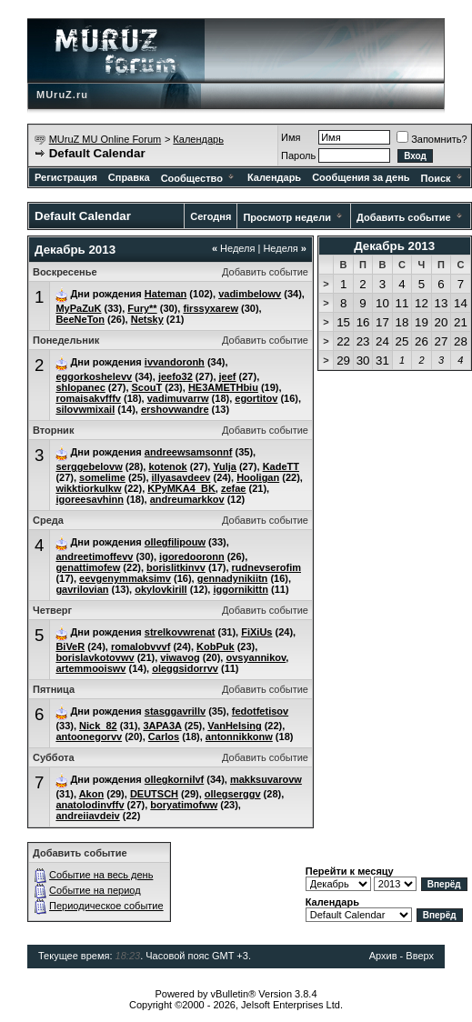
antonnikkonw (239, 736)
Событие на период (95, 890)
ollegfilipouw (175, 541)
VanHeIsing (234, 725)
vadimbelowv (249, 293)
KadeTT (281, 466)
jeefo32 (175, 376)
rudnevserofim (266, 567)
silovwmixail (85, 409)
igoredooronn (192, 556)
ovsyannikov (256, 657)
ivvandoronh (175, 361)
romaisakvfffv (88, 398)
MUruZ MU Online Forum (105, 139)
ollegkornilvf (174, 779)
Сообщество (198, 178)
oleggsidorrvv (185, 668)
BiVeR (70, 646)
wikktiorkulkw (88, 488)
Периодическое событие (106, 905)
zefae (233, 488)
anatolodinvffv (89, 804)
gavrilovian (81, 589)
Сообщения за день (360, 177)
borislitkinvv (176, 567)
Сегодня (210, 216)
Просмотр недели (287, 217)
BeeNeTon (80, 319)
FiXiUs (256, 631)
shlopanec (80, 387)
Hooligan (257, 477)
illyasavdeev (181, 477)
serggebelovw (88, 466)
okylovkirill (160, 589)
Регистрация (66, 177)
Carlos (163, 736)
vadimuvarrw (178, 398)
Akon (92, 793)
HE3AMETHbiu (223, 387)
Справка (129, 177)
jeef (227, 376)
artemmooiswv (90, 668)
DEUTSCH (154, 793)
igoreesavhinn (89, 499)
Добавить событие (404, 217)
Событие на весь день (101, 874)
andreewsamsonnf (189, 451)
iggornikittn (240, 589)
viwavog (179, 657)
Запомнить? (432, 139)
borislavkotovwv (94, 657)
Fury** (141, 308)
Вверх (420, 955)
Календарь (198, 139)
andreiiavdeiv (87, 815)
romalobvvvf (140, 646)
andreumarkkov (187, 499)
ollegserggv (233, 793)
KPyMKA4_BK (181, 488)
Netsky (147, 319)
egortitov (256, 398)
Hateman (165, 293)
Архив (383, 955)
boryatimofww (183, 804)
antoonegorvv (88, 736)
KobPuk (215, 646)
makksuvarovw (266, 779)
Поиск (443, 178)
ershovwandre (175, 409)
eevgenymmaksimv (125, 578)
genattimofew (87, 567)
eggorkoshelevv (93, 376)
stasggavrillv (175, 711)
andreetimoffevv (94, 556)
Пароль (298, 155)
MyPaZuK (78, 308)
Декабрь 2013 (394, 246)
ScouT (147, 387)
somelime (102, 477)
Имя (290, 137)
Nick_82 (98, 725)
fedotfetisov (260, 711)
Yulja (224, 466)
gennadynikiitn (232, 578)
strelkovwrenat (180, 631)
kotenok (167, 466)
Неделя (234, 248)
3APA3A (162, 725)
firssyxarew (210, 308)
